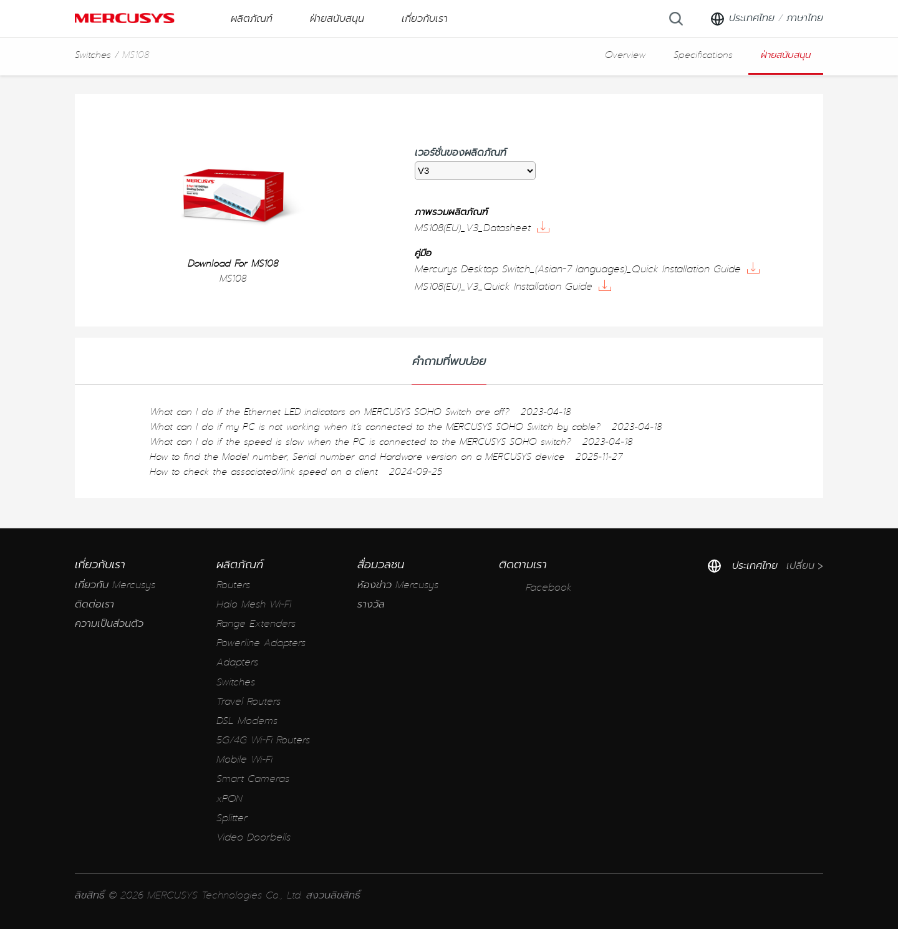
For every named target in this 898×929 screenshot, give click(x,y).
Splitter (232, 818)
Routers (233, 585)
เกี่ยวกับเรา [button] (425, 19)
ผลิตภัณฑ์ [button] (252, 19)
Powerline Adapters (261, 643)
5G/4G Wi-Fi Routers (263, 740)
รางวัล (371, 605)
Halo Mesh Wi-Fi (253, 605)
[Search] (676, 18)
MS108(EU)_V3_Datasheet (482, 228)
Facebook (535, 587)
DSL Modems (247, 721)
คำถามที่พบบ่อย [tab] (449, 361)
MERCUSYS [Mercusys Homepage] (125, 18)
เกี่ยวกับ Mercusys (115, 585)
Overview (625, 55)
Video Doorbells (253, 838)
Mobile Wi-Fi (244, 760)
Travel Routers (248, 702)
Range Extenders (256, 624)
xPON (229, 799)
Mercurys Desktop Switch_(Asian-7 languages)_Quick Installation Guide (587, 269)
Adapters (237, 663)
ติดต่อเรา (94, 605)
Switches (93, 55)
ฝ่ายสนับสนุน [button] (337, 19)
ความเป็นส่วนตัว (109, 624)
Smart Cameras (252, 779)
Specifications (703, 55)
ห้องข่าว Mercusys (397, 585)
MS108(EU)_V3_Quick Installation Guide (513, 286)
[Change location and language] (766, 18)
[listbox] (475, 170)
